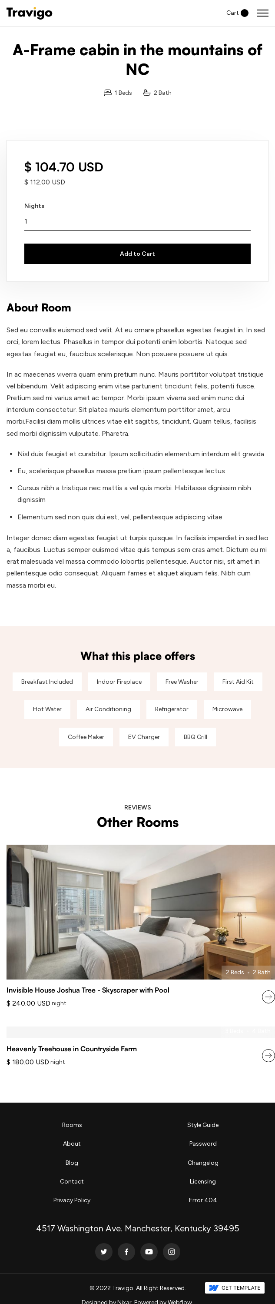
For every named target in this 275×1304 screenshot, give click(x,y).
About (72, 1143)
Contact (72, 1181)
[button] (237, 13)
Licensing (203, 1181)
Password (203, 1143)
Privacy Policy (71, 1200)
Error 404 (203, 1200)
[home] (30, 13)
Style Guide (203, 1125)
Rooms (72, 1125)
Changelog (203, 1163)
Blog (72, 1163)
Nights (34, 206)
